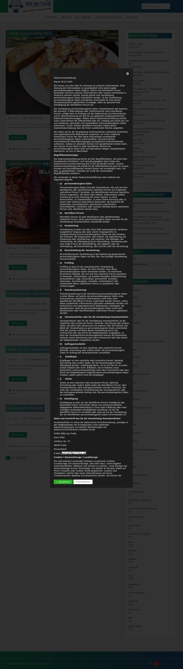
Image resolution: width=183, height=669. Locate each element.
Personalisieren (83, 482)
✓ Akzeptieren (63, 482)
